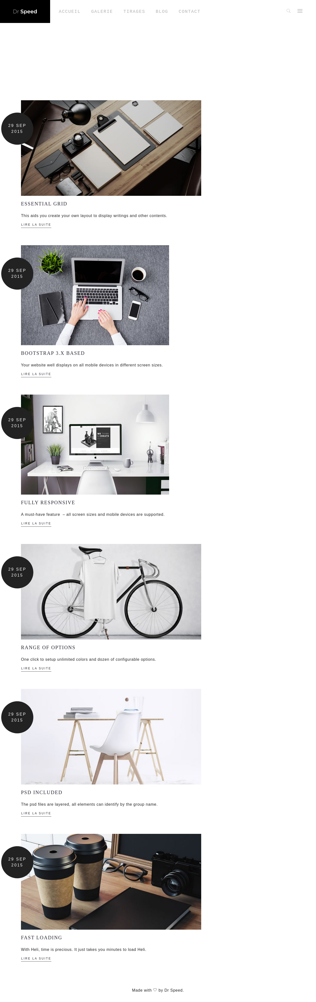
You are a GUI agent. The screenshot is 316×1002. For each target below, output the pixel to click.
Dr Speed (173, 990)
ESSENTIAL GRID (44, 203)
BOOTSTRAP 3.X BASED (53, 353)
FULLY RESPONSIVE (48, 502)
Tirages (134, 11)
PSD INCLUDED (41, 792)
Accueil (69, 11)
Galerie (102, 11)
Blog (162, 11)
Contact (189, 11)
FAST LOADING (41, 937)
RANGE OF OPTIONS (49, 647)
